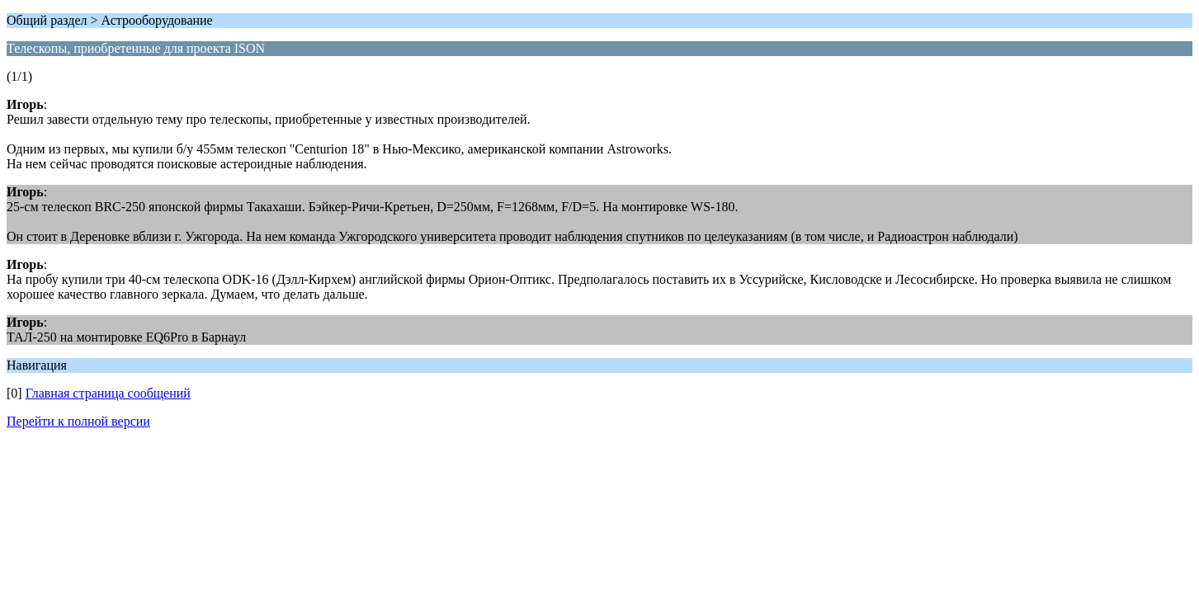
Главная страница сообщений (108, 393)
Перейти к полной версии (78, 421)
